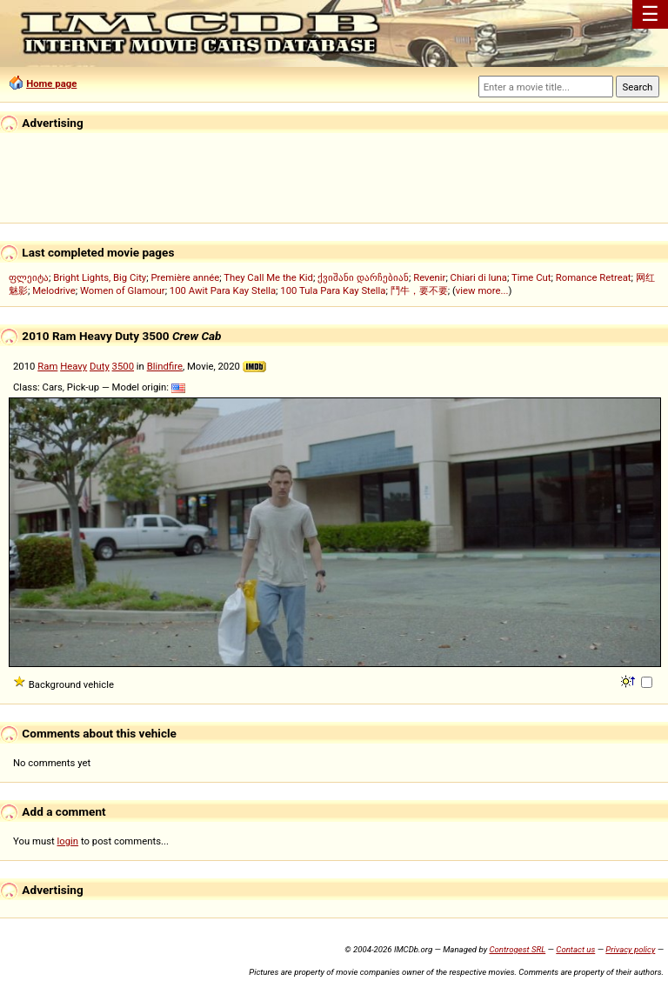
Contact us (575, 949)
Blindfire (165, 366)
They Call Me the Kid (268, 277)
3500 (123, 366)
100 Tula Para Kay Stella (332, 290)
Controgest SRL (517, 949)
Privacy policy (630, 949)
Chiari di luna (479, 277)
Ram (47, 366)
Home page (51, 83)
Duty (100, 366)
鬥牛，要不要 (419, 290)
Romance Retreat (593, 277)
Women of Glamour (122, 290)
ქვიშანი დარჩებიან (363, 277)
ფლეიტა (29, 277)
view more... (482, 290)
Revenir (429, 277)
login (68, 841)
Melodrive (54, 290)
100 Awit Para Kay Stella (223, 290)
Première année (184, 277)
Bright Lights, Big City (99, 277)
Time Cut (531, 277)
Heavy (73, 366)
